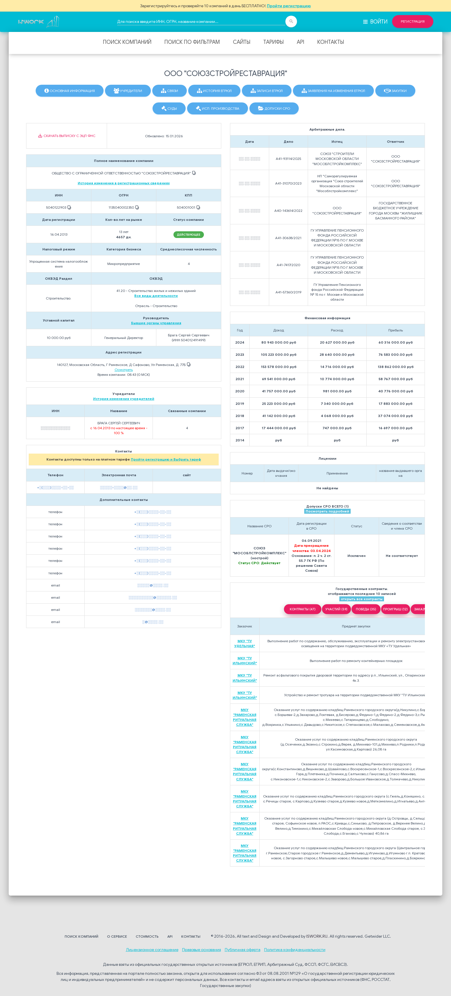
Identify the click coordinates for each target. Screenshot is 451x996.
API (300, 42)
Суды (169, 108)
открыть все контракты (362, 599)
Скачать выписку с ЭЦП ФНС (66, 136)
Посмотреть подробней (327, 511)
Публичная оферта (242, 949)
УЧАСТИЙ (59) (336, 609)
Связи (169, 90)
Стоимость (147, 936)
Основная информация (69, 90)
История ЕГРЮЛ (214, 90)
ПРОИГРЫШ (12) (395, 609)
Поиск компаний (127, 42)
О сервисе (117, 936)
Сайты (241, 42)
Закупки (395, 90)
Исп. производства (217, 108)
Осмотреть (124, 369)
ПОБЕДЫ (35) (366, 609)
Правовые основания (201, 949)
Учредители (128, 90)
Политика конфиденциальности (294, 949)
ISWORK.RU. (317, 936)
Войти (375, 22)
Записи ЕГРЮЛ (267, 90)
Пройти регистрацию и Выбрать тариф (166, 459)
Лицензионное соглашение (152, 949)
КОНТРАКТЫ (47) (303, 609)
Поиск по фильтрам (192, 42)
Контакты (330, 42)
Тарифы (273, 42)
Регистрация (412, 21)
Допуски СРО (274, 108)
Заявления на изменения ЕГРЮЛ (333, 90)
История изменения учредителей (123, 398)
